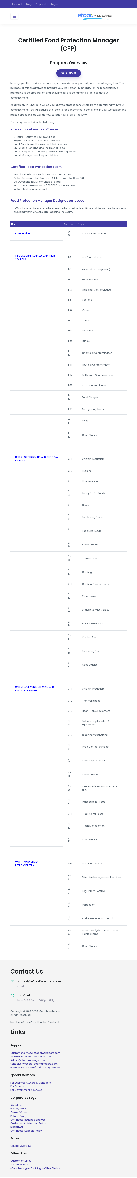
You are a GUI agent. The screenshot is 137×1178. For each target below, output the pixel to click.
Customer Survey (20, 1161)
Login (54, 4)
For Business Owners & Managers (30, 1083)
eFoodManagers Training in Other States (35, 1168)
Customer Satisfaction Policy (28, 1124)
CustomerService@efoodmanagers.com (35, 1053)
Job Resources (19, 1165)
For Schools (17, 1087)
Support (41, 4)
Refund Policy (18, 1116)
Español (17, 4)
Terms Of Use (18, 1113)
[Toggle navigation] (14, 17)
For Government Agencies (26, 1090)
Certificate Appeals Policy (26, 1131)
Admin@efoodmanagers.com (28, 1060)
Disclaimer (16, 1127)
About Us (16, 1105)
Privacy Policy (18, 1109)
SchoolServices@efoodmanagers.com (34, 1064)
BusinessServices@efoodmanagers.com (35, 1068)
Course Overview (20, 1146)
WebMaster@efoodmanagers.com (31, 1057)
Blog (29, 4)
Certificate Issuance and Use (28, 1120)
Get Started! (68, 73)
